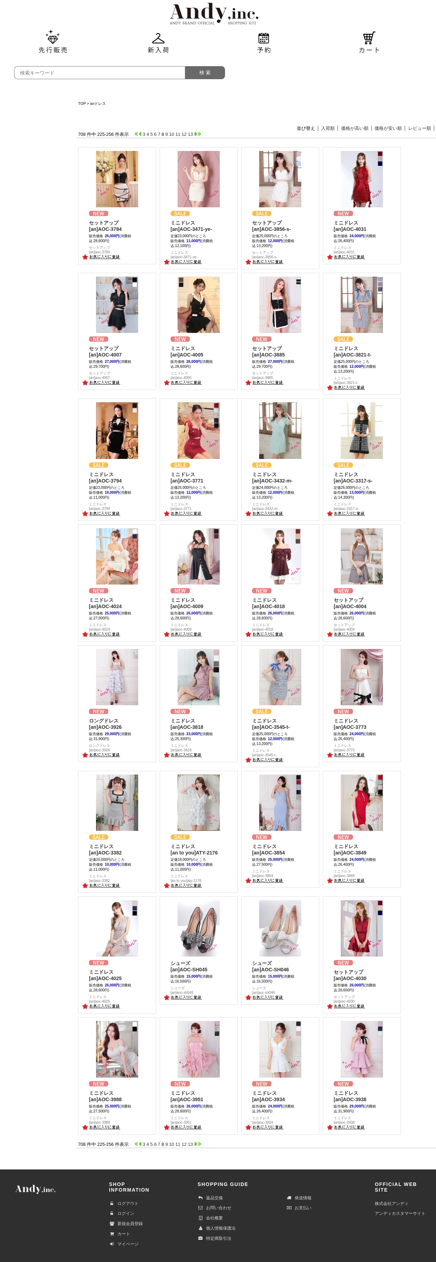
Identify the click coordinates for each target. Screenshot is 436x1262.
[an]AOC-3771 (199, 477)
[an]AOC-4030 (362, 975)
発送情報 (299, 1197)
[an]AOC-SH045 (199, 966)
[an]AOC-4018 (280, 603)
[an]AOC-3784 (117, 226)
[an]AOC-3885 (280, 351)
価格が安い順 (388, 128)
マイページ (124, 1244)
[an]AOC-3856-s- (280, 226)
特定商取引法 (214, 1238)
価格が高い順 (354, 128)
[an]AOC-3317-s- (362, 477)
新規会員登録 (126, 1223)
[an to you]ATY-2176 (199, 849)
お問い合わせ (214, 1207)
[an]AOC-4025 (117, 975)
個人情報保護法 (217, 1228)
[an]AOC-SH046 (280, 966)
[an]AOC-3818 (199, 724)
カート (119, 1233)
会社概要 (210, 1218)
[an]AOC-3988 (117, 1096)
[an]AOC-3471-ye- (199, 226)
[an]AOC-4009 (199, 603)
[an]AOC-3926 (117, 724)
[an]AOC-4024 (117, 603)
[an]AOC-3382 (117, 849)
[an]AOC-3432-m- (280, 477)
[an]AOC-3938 (362, 1096)
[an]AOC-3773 (362, 724)
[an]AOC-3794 (117, 477)
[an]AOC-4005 (199, 351)
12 (184, 134)
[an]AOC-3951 (199, 1096)
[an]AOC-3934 (280, 1096)
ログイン (121, 1213)
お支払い (299, 1207)
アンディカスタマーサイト (400, 1213)
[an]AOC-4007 (117, 351)
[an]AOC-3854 (280, 849)
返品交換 (210, 1197)
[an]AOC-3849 (362, 849)
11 (177, 134)
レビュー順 (419, 128)
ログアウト (124, 1203)
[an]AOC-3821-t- (362, 351)
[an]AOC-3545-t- (280, 724)
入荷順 (328, 128)
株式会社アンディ (392, 1203)
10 (171, 134)
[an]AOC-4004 (362, 603)
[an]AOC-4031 (362, 226)
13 (190, 134)
